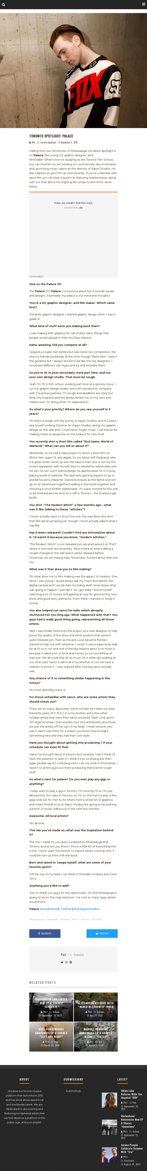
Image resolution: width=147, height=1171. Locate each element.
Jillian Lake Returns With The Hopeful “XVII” (131, 1094)
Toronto (98, 919)
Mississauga (38, 919)
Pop (134, 1102)
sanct (86, 919)
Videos (136, 1131)
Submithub (73, 1091)
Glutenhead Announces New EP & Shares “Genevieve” (132, 1121)
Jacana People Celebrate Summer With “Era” (132, 1148)
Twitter (67, 909)
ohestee (53, 919)
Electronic (129, 1160)
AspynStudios (89, 909)
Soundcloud (49, 909)
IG (76, 909)
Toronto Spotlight (48, 142)
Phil (32, 142)
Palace (66, 919)
